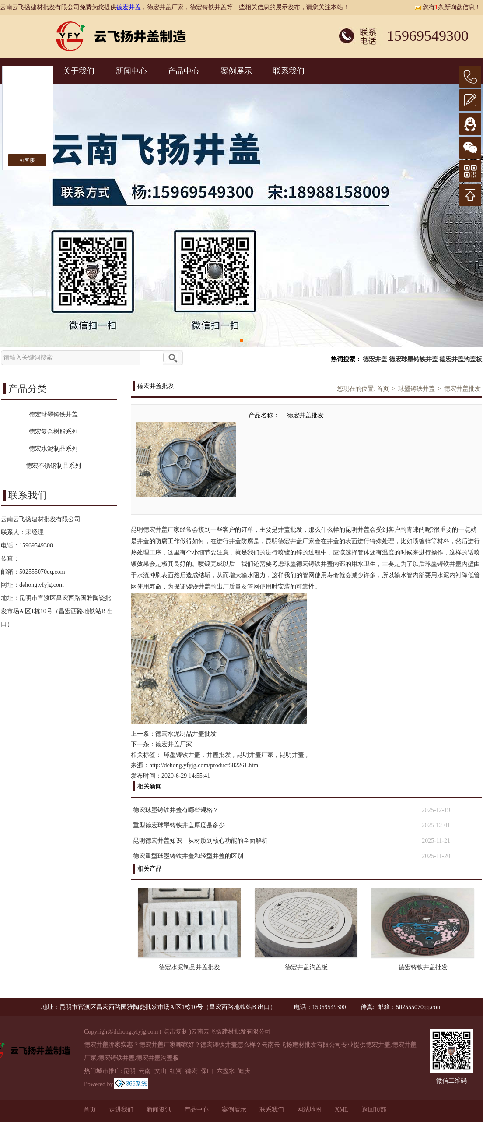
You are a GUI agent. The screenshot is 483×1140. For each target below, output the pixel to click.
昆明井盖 (292, 755)
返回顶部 (374, 1109)
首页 (383, 388)
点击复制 (175, 1031)
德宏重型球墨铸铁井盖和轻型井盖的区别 (188, 856)
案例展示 (236, 71)
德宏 (192, 1071)
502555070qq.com (42, 571)
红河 (176, 1071)
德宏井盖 (128, 7)
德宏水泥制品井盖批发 (186, 734)
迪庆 (244, 1071)
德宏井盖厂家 (173, 744)
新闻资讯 (159, 1109)
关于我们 (78, 71)
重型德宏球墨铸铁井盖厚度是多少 (179, 825)
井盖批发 (218, 755)
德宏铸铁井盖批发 (423, 967)
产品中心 (184, 71)
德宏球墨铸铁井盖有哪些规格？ (176, 810)
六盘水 (226, 1071)
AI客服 (27, 160)
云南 (145, 1071)
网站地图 (309, 1109)
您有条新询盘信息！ (447, 7)
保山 (207, 1071)
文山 (160, 1071)
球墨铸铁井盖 (416, 388)
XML (341, 1109)
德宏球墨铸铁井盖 (413, 359)
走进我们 (121, 1109)
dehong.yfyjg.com (41, 585)
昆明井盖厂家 (255, 755)
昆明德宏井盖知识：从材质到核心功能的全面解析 (200, 840)
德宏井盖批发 (462, 388)
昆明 (129, 1071)
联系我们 (288, 71)
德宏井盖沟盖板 (460, 359)
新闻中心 (131, 71)
